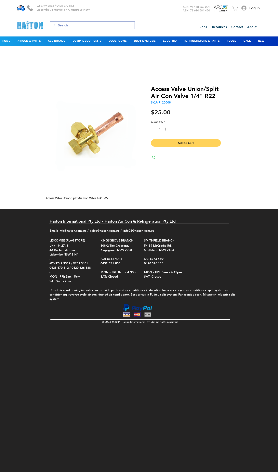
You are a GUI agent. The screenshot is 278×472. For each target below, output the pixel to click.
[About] (252, 27)
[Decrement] (154, 129)
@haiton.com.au (143, 230)
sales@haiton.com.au (104, 230)
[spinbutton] (160, 129)
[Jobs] (203, 27)
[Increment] (165, 129)
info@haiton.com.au (72, 230)
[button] (235, 8)
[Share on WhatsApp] (153, 157)
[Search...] (92, 25)
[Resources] (219, 27)
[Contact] (237, 27)
